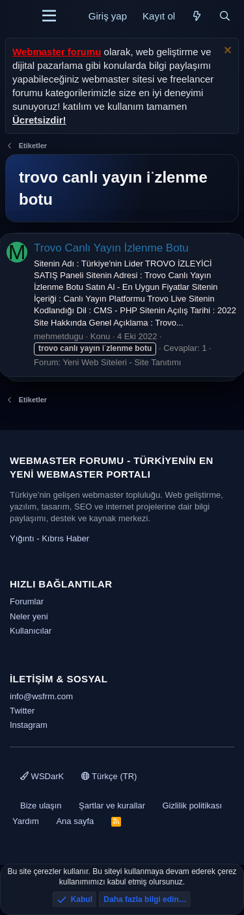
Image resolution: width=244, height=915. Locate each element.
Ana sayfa (75, 821)
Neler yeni (29, 616)
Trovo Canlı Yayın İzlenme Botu (111, 248)
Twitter (22, 710)
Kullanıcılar (30, 631)
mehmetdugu (58, 336)
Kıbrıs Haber (65, 538)
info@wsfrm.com (41, 696)
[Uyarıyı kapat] (226, 51)
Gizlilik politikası (192, 805)
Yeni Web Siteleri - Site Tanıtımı (122, 362)
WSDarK (42, 776)
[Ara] (225, 16)
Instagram (28, 725)
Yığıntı (22, 538)
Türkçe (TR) (109, 776)
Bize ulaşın (41, 805)
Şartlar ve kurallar (112, 805)
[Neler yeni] (197, 16)
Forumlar (27, 601)
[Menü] (49, 16)
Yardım (25, 821)
